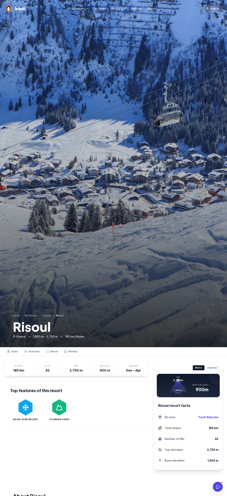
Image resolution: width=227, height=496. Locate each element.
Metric (198, 367)
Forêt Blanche (208, 417)
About (151, 8)
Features (32, 351)
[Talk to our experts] (218, 487)
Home (16, 315)
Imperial (212, 367)
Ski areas (100, 8)
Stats (12, 351)
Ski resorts (80, 8)
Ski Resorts (31, 315)
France (47, 315)
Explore (137, 8)
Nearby (70, 351)
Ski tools (118, 8)
